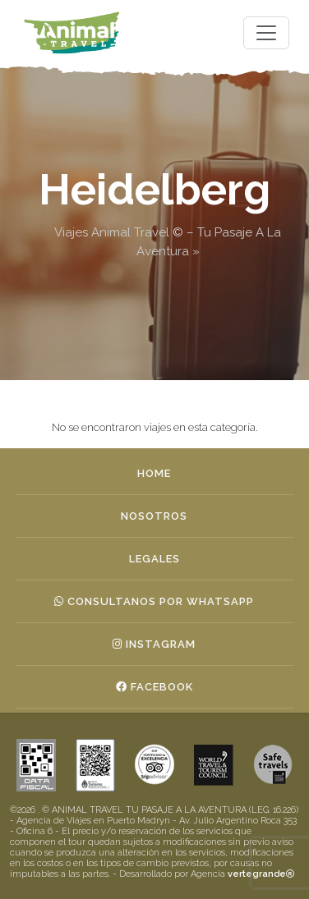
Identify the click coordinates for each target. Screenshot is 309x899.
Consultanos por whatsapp (154, 601)
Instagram (154, 644)
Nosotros (154, 516)
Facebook (154, 687)
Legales (154, 559)
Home (154, 473)
